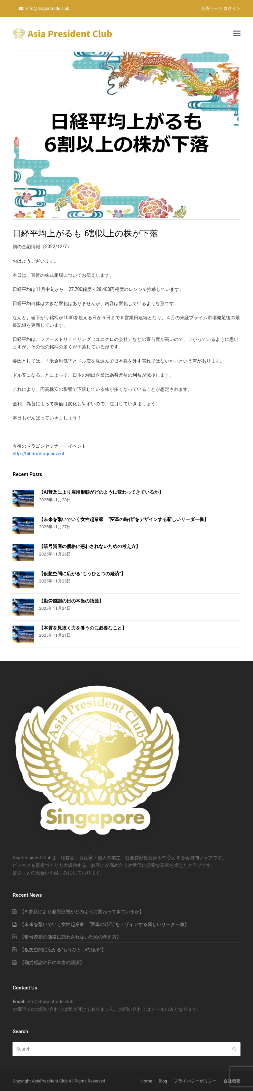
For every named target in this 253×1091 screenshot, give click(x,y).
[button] (236, 33)
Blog (163, 1081)
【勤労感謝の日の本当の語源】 (71, 601)
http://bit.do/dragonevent (38, 453)
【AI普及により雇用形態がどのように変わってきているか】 (101, 492)
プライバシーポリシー (195, 1081)
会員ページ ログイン (220, 8)
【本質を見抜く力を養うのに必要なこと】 (82, 627)
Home (146, 1081)
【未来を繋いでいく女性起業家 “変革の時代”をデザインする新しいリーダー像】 (124, 519)
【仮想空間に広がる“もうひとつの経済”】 (82, 573)
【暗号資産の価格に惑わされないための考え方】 (89, 546)
